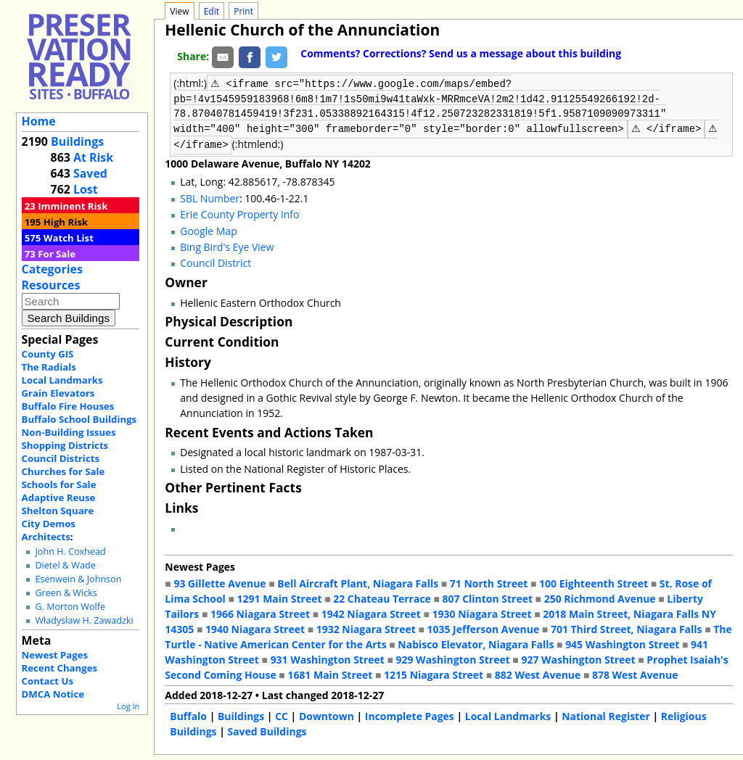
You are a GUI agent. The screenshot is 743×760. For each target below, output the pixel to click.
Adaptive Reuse (59, 497)
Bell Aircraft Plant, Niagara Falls (357, 582)
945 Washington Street (622, 643)
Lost (85, 189)
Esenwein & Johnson (78, 579)
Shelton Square (58, 510)
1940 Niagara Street (255, 628)
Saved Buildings (266, 730)
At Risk (93, 157)
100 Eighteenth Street (593, 582)
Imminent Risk (72, 205)
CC (281, 715)
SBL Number (209, 197)
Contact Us (47, 680)
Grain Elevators (58, 393)
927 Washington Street (578, 658)
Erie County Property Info (239, 213)
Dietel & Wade (65, 565)
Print (243, 11)
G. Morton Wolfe (70, 606)
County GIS (48, 353)
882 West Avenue (537, 673)
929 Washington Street (453, 658)
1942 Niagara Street (371, 612)
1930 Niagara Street (482, 612)
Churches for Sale (63, 471)
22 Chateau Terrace (382, 597)
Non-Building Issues (69, 432)
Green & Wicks (66, 593)
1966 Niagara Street (260, 612)
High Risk (66, 221)
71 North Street (489, 582)
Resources (51, 285)
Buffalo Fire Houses (68, 406)
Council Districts (60, 458)
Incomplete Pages (409, 715)
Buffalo (188, 715)
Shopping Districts (65, 445)
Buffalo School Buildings (79, 419)
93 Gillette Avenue (219, 582)
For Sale (56, 253)
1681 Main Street (329, 673)
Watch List (69, 237)
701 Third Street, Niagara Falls (626, 628)
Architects (46, 536)
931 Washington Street (328, 658)
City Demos (48, 523)
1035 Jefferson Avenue (483, 628)
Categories (52, 269)
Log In (128, 706)
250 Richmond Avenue (600, 597)
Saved (90, 173)
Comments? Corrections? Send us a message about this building (460, 53)
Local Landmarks (62, 380)
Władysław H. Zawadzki (84, 620)
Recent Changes (60, 667)
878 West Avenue (635, 673)
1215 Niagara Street (433, 673)
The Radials (49, 366)
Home (39, 121)
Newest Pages (55, 654)
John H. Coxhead (70, 551)
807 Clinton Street (488, 597)
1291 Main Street (279, 597)
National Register (606, 715)
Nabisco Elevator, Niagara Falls (476, 643)
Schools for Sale (59, 484)
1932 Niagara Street (366, 628)
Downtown (326, 715)
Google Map (208, 229)
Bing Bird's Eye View (227, 245)
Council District (215, 261)
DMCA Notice (53, 694)
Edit (211, 11)
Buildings (77, 141)
